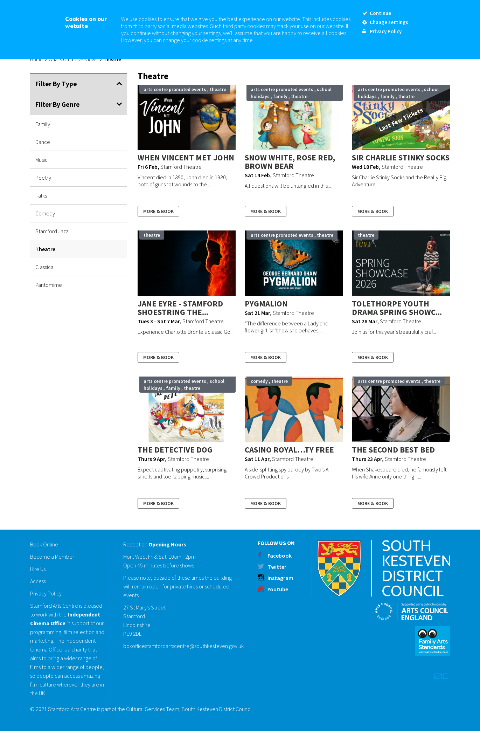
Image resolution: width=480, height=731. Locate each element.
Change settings (385, 22)
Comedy (45, 213)
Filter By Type (56, 84)
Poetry (43, 177)
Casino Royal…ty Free (289, 449)
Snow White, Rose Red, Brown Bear (290, 161)
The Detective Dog (175, 449)
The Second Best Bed (393, 449)
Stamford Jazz (51, 231)
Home (36, 59)
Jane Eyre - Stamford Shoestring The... (180, 307)
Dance (42, 141)
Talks (41, 195)
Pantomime (48, 284)
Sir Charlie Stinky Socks (401, 157)
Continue (376, 13)
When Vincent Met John (186, 157)
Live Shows (86, 59)
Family (42, 123)
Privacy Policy (46, 593)
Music (41, 159)
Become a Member (52, 556)
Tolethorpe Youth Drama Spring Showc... (397, 307)
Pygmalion (266, 303)
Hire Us (38, 568)
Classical (45, 266)
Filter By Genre (57, 104)
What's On (59, 59)
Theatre (45, 249)
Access (38, 581)
